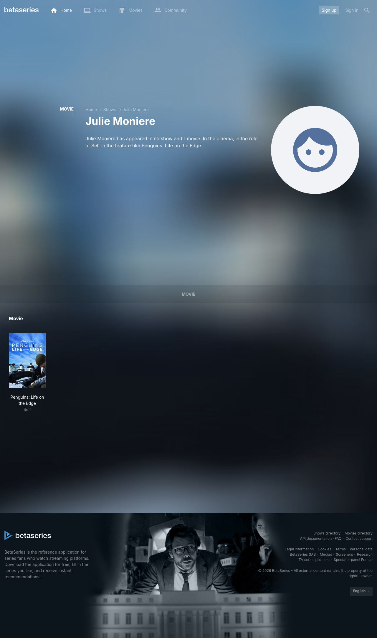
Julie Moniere (136, 109)
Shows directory (326, 533)
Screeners (344, 554)
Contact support (359, 538)
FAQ (338, 538)
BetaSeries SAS (303, 554)
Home (91, 109)
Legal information (299, 549)
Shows (109, 109)
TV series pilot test (314, 559)
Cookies (324, 549)
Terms (340, 549)
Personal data (361, 549)
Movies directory (359, 533)
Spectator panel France (353, 559)
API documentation (316, 538)
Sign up (329, 10)
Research (365, 554)
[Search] (367, 10)
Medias (326, 554)
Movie (188, 294)
